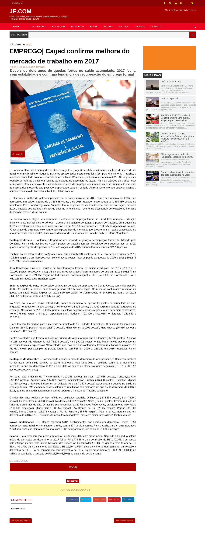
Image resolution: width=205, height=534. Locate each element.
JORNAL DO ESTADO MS (75, 489)
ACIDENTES (38, 26)
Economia (30, 67)
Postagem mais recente (21, 520)
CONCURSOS (58, 26)
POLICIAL (123, 26)
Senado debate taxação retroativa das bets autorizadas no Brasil (177, 173)
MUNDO (108, 26)
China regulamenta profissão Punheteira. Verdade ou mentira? (177, 155)
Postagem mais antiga (124, 520)
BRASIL (94, 26)
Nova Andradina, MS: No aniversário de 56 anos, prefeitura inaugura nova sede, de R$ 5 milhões (177, 137)
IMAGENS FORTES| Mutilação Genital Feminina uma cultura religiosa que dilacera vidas (176, 118)
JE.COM (20, 11)
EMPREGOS (77, 26)
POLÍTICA (140, 26)
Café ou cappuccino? (171, 98)
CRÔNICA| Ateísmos (171, 81)
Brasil (22, 67)
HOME (16, 26)
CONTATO (17, 3)
